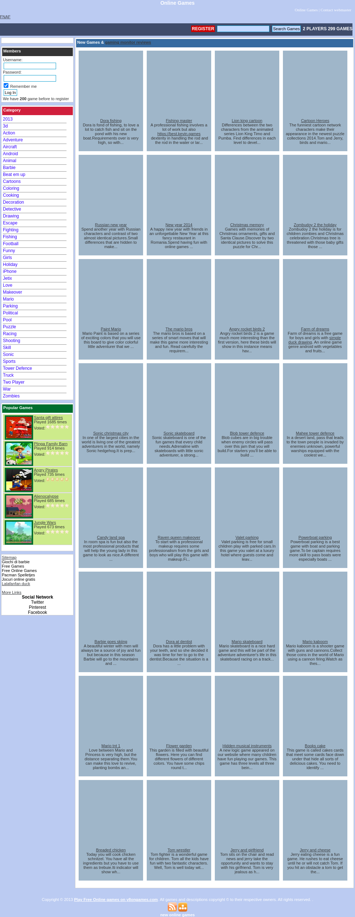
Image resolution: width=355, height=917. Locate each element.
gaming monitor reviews (128, 42)
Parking (10, 306)
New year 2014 (179, 225)
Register (203, 28)
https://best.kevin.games (179, 134)
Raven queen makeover (179, 537)
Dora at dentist (179, 641)
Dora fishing (111, 120)
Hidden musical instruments (247, 746)
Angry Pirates (46, 470)
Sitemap (9, 557)
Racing (9, 333)
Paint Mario (111, 329)
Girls (7, 257)
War (7, 389)
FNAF (5, 17)
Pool (7, 319)
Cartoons (12, 181)
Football (11, 243)
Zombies (11, 396)
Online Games (306, 10)
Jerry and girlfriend (247, 850)
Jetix (7, 278)
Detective (12, 209)
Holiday (10, 264)
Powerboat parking (315, 537)
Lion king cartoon (247, 120)
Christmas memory (247, 225)
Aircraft (10, 146)
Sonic (8, 354)
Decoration (13, 202)
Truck (8, 375)
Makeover (12, 292)
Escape (10, 223)
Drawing (11, 216)
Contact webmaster (335, 10)
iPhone (9, 271)
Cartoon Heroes (315, 120)
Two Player (13, 382)
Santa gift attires (48, 417)
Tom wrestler (178, 850)
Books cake (315, 746)
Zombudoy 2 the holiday (315, 225)
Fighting (11, 229)
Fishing (10, 236)
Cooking (11, 195)
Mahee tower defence (315, 433)
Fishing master (179, 120)
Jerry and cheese (315, 850)
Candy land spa (111, 537)
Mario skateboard (247, 641)
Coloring (11, 188)
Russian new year (111, 225)
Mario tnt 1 (111, 746)
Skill (7, 347)
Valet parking (247, 537)
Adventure (13, 139)
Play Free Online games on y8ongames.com (116, 899)
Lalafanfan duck (16, 583)
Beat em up (14, 174)
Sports (9, 361)
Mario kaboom (315, 641)
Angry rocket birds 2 (247, 329)
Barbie (9, 167)
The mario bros (179, 329)
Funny (9, 250)
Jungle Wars (45, 522)
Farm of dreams (315, 329)
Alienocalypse (46, 496)
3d (5, 126)
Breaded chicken (111, 850)
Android (10, 153)
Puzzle (9, 326)
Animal (9, 160)
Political (10, 313)
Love (7, 285)
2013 (8, 119)
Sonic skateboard (178, 433)
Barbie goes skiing (111, 641)
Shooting (11, 340)
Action (9, 133)
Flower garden (179, 746)
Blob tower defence (247, 433)
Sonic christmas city (111, 433)
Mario (8, 299)
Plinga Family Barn (50, 444)
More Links (11, 592)
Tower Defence (17, 368)
